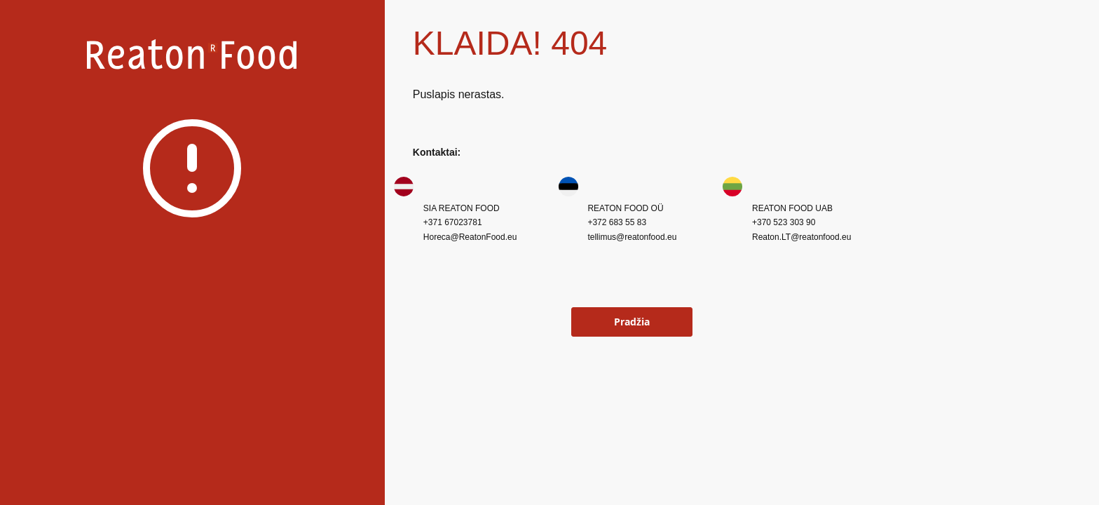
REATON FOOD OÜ (625, 208)
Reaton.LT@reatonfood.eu (801, 237)
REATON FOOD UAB (792, 208)
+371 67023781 (452, 222)
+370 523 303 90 (783, 222)
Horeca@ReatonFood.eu (470, 237)
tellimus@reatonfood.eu (631, 237)
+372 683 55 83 (616, 222)
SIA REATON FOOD (461, 208)
